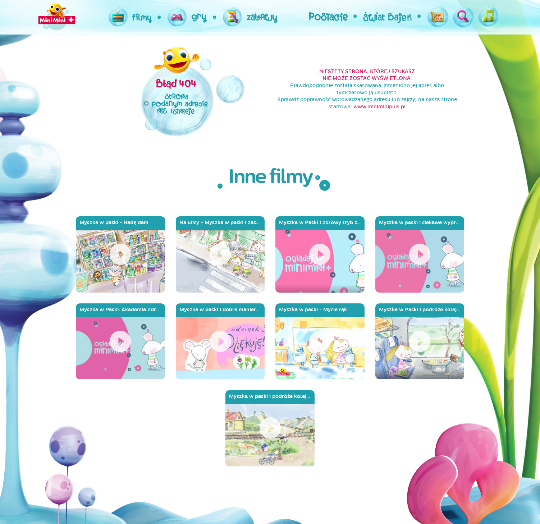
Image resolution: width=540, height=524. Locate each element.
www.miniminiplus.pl (379, 107)
